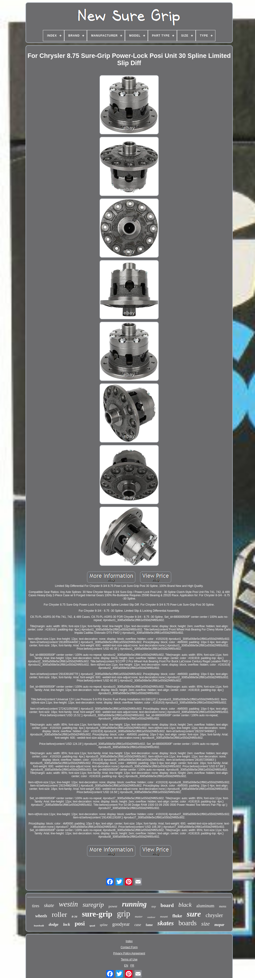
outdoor (151, 917)
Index (129, 941)
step (153, 906)
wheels (41, 916)
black (184, 904)
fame (149, 925)
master (139, 916)
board (167, 905)
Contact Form (129, 947)
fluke (177, 915)
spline (104, 925)
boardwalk (39, 925)
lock (66, 924)
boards (187, 923)
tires (35, 905)
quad (92, 925)
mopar (219, 925)
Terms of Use (129, 959)
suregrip (93, 904)
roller (59, 914)
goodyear (121, 924)
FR (132, 965)
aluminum (205, 905)
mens (222, 906)
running (134, 904)
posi (80, 923)
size (205, 924)
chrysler (214, 915)
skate (49, 905)
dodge (54, 924)
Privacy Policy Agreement (129, 953)
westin (68, 904)
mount (164, 916)
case (138, 925)
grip (123, 913)
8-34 (74, 916)
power (113, 906)
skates (165, 923)
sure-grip (97, 914)
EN (126, 965)
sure (194, 914)
